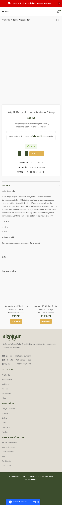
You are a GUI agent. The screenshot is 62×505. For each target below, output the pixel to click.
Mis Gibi (5, 432)
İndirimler (6, 384)
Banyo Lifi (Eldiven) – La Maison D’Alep (45, 308)
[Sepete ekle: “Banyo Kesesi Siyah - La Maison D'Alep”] (16, 321)
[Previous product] (54, 20)
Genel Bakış (6, 393)
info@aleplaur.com (23, 356)
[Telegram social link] (43, 172)
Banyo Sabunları (8, 409)
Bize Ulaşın (6, 466)
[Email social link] (31, 172)
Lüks (4, 423)
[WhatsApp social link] (40, 172)
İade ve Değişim (8, 447)
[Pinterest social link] (34, 172)
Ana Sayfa (6, 20)
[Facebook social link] (24, 172)
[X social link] (27, 172)
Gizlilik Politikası (8, 452)
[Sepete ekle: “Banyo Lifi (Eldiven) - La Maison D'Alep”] (46, 321)
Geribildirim (6, 461)
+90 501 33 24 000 (23, 364)
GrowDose (39, 476)
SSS (3, 456)
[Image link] (11, 337)
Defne (4, 418)
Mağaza (5, 389)
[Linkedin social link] (37, 172)
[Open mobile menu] (6, 11)
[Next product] (59, 20)
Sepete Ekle (36, 153)
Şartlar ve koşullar (9, 442)
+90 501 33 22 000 (23, 360)
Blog (4, 398)
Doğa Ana (6, 427)
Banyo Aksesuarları (21, 20)
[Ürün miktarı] (23, 153)
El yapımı (5, 413)
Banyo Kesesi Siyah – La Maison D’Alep (16, 308)
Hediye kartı (7, 379)
